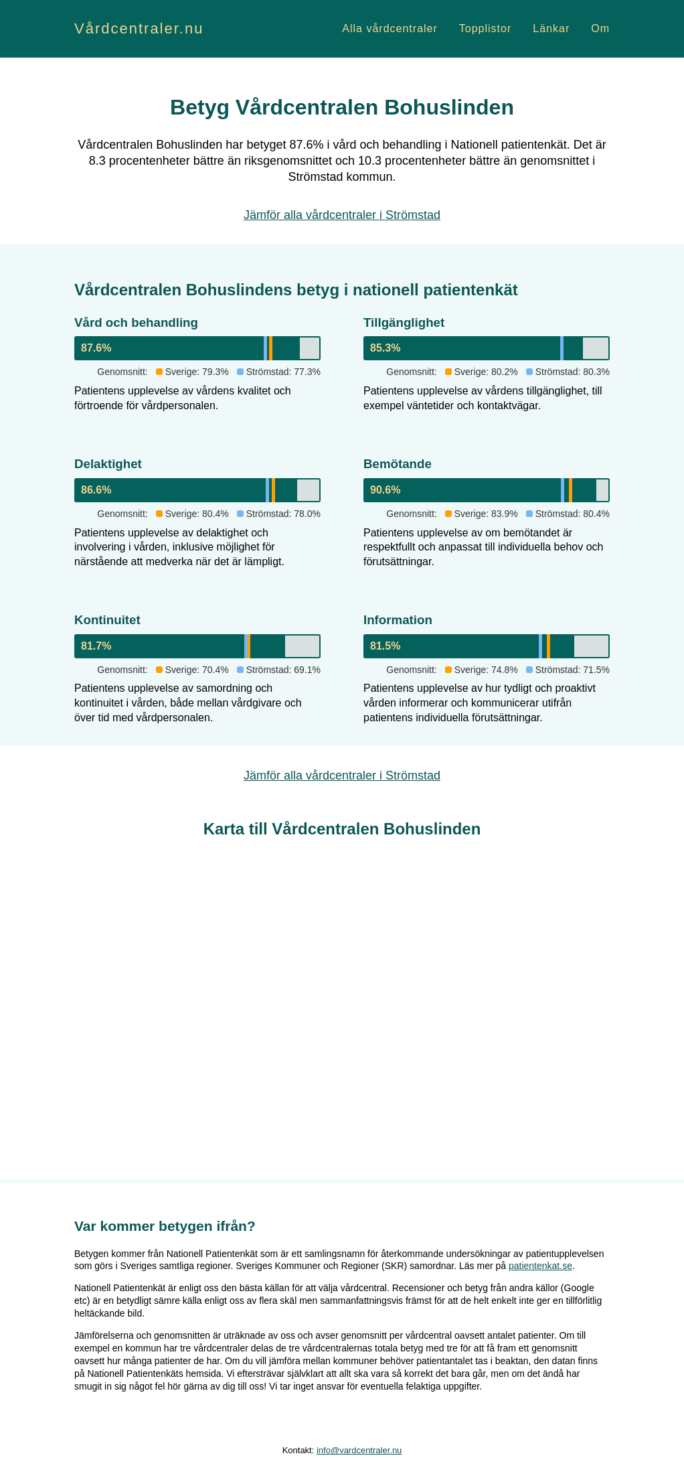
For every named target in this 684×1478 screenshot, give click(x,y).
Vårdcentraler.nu (138, 28)
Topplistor (485, 28)
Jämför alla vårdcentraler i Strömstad (342, 215)
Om (600, 28)
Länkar (551, 28)
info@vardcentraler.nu (359, 1450)
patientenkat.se (540, 1265)
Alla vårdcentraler (390, 28)
